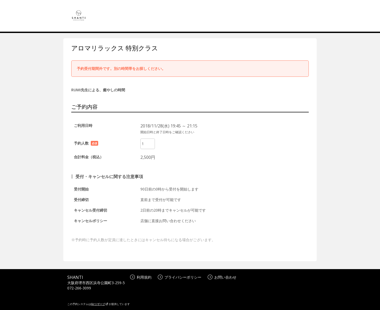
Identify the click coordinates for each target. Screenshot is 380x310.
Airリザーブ (99, 304)
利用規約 (140, 277)
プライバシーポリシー (179, 277)
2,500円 (147, 157)
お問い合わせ (222, 277)
